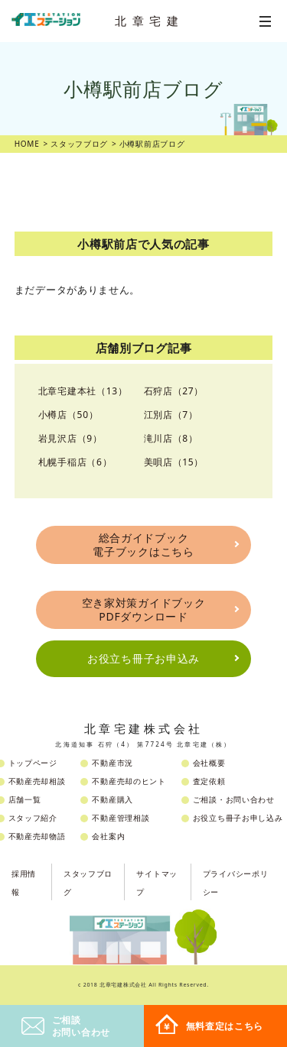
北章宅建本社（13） (83, 390)
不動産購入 (112, 799)
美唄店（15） (174, 461)
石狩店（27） (174, 390)
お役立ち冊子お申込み (143, 658)
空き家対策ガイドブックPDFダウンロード (144, 609)
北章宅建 (149, 20)
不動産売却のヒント (128, 781)
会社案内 (108, 836)
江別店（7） (171, 414)
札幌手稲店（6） (75, 461)
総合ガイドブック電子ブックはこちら (143, 544)
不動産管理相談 (120, 817)
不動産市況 (112, 762)
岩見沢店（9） (70, 438)
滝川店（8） (171, 438)
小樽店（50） (68, 414)
